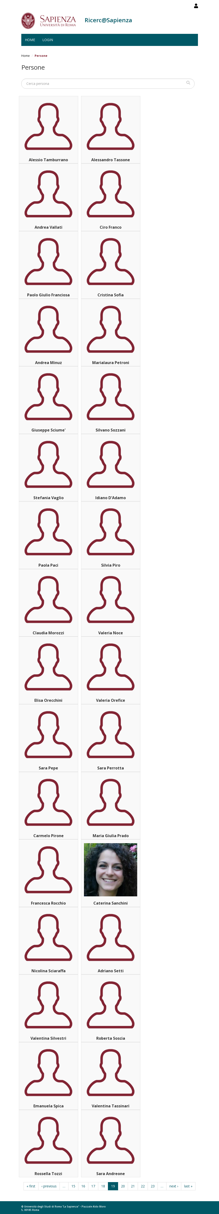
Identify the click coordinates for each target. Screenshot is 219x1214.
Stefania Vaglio (48, 497)
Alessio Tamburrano (48, 159)
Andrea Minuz (48, 362)
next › (173, 1186)
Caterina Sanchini (110, 903)
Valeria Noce (110, 633)
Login (47, 39)
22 (143, 1186)
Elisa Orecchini (48, 700)
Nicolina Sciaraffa (48, 970)
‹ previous (49, 1186)
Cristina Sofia (111, 295)
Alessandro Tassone (110, 159)
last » (188, 1186)
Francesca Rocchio (48, 903)
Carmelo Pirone (48, 835)
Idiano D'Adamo (110, 497)
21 (133, 1186)
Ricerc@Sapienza (108, 20)
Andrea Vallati (48, 227)
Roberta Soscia (110, 1038)
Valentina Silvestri (48, 1038)
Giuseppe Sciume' (48, 430)
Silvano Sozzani (111, 430)
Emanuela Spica (48, 1106)
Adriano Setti (111, 970)
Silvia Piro (110, 565)
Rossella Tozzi (48, 1173)
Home (30, 39)
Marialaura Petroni (110, 362)
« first (31, 1186)
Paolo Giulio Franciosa (48, 295)
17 (93, 1186)
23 (153, 1186)
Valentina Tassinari (110, 1106)
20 (123, 1186)
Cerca (188, 83)
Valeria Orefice (110, 700)
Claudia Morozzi (48, 633)
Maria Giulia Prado (111, 835)
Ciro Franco (110, 227)
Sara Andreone (110, 1173)
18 (103, 1186)
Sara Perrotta (110, 768)
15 (73, 1186)
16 (83, 1186)
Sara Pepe (48, 768)
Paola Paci (48, 565)
